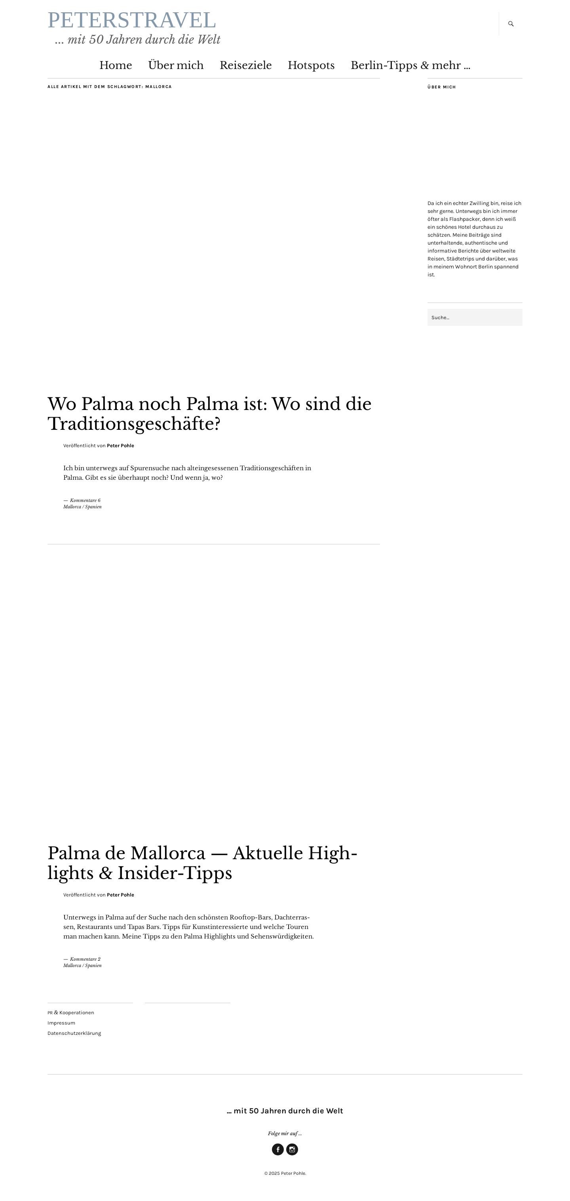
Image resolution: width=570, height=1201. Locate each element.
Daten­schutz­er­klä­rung (74, 1033)
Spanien (93, 507)
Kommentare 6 (85, 500)
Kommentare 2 (85, 959)
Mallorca (72, 507)
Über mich (176, 65)
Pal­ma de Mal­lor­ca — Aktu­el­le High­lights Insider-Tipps (203, 863)
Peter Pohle (120, 445)
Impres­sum (61, 1023)
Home (115, 65)
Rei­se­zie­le (246, 65)
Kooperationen (71, 1012)
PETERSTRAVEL (132, 19)
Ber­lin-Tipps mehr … (411, 65)
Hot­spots (311, 65)
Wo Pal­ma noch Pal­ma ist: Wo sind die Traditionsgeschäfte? (210, 414)
